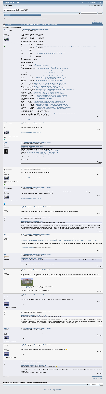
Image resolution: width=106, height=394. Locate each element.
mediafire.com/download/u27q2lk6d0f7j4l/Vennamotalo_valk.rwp (51, 78)
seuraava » (100, 21)
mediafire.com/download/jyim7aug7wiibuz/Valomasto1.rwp (47, 92)
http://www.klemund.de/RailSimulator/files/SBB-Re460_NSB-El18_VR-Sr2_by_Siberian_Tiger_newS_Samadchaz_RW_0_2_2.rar (65, 46)
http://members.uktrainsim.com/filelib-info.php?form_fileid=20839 (52, 95)
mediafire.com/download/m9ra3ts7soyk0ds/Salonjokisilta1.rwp (50, 87)
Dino (5, 217)
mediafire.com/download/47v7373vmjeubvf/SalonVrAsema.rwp (52, 72)
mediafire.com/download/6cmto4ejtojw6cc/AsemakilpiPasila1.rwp (49, 101)
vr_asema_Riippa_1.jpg (26, 286)
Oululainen (6, 294)
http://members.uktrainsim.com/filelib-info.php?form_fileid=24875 (50, 52)
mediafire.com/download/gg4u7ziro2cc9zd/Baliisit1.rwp (47, 86)
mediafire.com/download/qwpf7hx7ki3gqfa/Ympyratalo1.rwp (47, 90)
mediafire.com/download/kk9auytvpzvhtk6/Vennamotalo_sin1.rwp (51, 77)
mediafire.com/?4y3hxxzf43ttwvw (41, 65)
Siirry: (88, 384)
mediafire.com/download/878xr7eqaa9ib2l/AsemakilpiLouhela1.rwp (52, 105)
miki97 (5, 142)
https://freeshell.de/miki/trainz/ (48, 165)
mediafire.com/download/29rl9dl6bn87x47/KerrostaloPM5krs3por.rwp (50, 83)
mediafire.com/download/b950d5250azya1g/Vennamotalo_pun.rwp (52, 75)
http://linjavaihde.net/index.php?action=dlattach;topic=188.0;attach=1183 (59, 113)
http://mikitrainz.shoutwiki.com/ (35, 165)
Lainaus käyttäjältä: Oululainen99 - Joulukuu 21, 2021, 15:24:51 (33, 365)
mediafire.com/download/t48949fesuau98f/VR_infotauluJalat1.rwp (48, 93)
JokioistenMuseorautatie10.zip (27, 247)
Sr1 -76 (5, 29)
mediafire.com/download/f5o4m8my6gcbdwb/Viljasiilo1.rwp (49, 70)
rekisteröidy (16, 8)
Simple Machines (58, 389)
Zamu (5, 206)
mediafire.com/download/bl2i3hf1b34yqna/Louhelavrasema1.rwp (53, 68)
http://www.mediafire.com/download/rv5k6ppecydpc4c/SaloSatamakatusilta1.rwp (55, 89)
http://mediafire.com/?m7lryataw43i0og (43, 64)
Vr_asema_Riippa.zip (25, 287)
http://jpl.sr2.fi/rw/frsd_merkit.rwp (44, 98)
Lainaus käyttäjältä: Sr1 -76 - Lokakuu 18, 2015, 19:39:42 (32, 146)
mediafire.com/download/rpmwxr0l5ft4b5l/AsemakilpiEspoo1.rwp (51, 104)
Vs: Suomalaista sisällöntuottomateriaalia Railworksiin (37, 123)
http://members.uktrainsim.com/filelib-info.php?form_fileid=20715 (52, 96)
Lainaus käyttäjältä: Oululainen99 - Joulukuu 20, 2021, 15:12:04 (33, 315)
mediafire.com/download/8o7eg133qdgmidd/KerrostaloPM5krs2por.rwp (50, 84)
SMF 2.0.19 (46, 389)
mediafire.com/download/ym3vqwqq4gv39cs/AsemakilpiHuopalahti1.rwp (54, 107)
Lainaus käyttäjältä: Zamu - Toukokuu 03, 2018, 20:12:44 (32, 221)
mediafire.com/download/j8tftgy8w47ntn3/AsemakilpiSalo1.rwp (49, 102)
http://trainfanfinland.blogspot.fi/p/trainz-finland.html (31, 119)
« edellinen (95, 21)
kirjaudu (10, 8)
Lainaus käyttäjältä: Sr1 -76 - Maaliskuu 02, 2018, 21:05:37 (32, 258)
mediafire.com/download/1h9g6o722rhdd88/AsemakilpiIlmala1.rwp (52, 108)
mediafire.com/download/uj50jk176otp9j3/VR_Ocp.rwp (49, 53)
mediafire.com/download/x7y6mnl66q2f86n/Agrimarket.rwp (48, 67)
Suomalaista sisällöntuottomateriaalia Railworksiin (36, 29)
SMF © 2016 (52, 389)
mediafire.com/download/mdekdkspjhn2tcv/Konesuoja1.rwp (50, 80)
